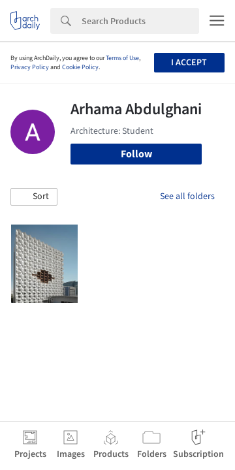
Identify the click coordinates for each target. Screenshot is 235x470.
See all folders (187, 196)
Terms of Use (122, 58)
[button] (33, 197)
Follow (136, 154)
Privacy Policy (29, 67)
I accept (189, 62)
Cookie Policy (80, 67)
